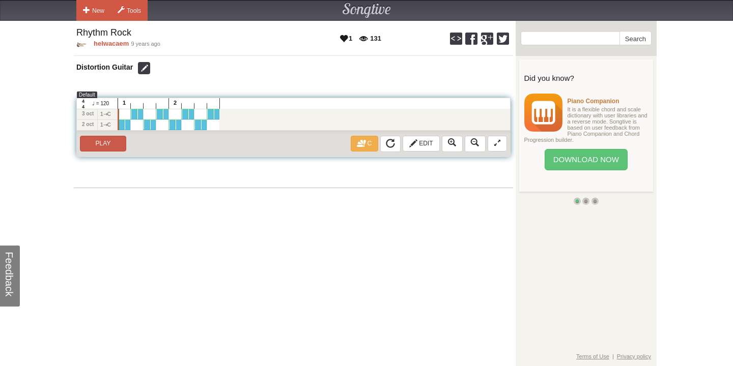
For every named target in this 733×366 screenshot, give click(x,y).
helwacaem (111, 43)
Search (635, 39)
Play (103, 143)
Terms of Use (592, 356)
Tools (129, 10)
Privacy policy (634, 356)
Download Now (586, 159)
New (93, 10)
